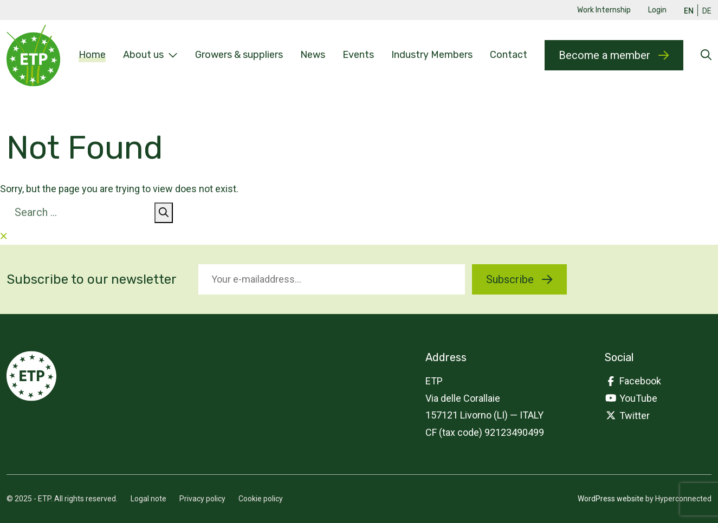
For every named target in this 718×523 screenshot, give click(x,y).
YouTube (631, 398)
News (312, 55)
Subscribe (519, 279)
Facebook (633, 381)
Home (92, 55)
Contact (508, 55)
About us (150, 55)
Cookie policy (260, 498)
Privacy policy (202, 498)
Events (358, 55)
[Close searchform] (4, 236)
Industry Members (432, 55)
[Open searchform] (706, 55)
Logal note (148, 498)
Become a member (614, 55)
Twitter (627, 415)
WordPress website (611, 498)
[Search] (163, 212)
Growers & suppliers (239, 55)
